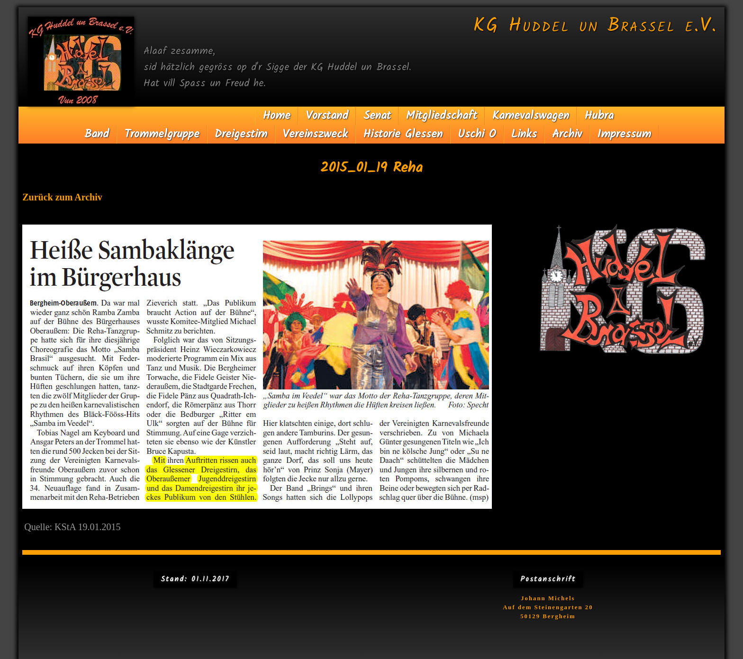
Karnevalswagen (530, 116)
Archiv (567, 134)
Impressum (624, 134)
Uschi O (477, 134)
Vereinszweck (315, 134)
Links (524, 134)
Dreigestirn (241, 134)
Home (276, 116)
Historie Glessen (403, 134)
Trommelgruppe (161, 134)
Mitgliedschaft (441, 116)
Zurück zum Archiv (62, 197)
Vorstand (327, 116)
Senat (377, 116)
